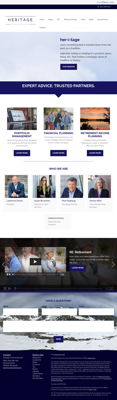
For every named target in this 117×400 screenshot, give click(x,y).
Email (44, 306)
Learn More (78, 268)
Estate (35, 362)
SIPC (95, 389)
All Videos (36, 376)
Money (35, 369)
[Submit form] (58, 339)
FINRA (90, 389)
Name (5, 306)
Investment (37, 360)
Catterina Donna (56, 218)
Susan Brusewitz (42, 200)
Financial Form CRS (59, 354)
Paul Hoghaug (69, 200)
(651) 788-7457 (104, 7)
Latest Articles (38, 374)
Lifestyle (36, 371)
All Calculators (38, 378)
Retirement (37, 358)
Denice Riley (96, 200)
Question (7, 319)
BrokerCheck (91, 358)
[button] (50, 16)
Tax (34, 367)
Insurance (36, 364)
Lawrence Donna (15, 200)
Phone (81, 306)
